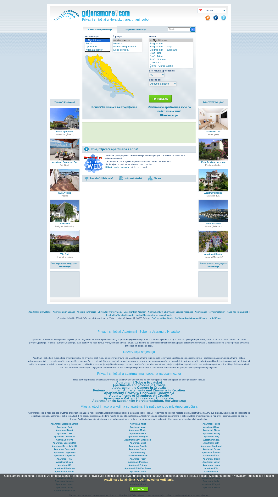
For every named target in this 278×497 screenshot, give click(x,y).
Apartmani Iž (64, 465)
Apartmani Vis (211, 471)
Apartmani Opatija (138, 446)
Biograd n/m (171, 43)
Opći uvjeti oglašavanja (186, 318)
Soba (97, 43)
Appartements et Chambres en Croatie (139, 395)
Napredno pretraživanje (135, 29)
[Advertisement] (139, 132)
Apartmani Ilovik (64, 462)
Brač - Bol (171, 53)
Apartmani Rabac (211, 424)
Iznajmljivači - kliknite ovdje (120, 315)
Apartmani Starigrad (211, 446)
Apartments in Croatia (64, 312)
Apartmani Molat (138, 427)
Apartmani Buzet (64, 430)
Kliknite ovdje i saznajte (117, 167)
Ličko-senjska (127, 50)
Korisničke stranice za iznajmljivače (114, 107)
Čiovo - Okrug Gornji (171, 66)
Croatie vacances (184, 312)
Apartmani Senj (211, 436)
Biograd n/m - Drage (171, 46)
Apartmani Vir (211, 468)
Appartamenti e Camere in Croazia (139, 388)
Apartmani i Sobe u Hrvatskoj (139, 382)
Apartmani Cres (64, 433)
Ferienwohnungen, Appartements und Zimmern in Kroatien (139, 390)
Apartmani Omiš (138, 443)
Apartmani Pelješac (138, 462)
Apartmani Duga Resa (64, 452)
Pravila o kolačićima (210, 318)
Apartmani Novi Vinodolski (137, 440)
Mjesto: (153, 36)
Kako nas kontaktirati (130, 178)
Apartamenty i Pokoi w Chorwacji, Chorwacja (139, 393)
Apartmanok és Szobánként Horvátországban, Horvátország (139, 401)
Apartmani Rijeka (211, 430)
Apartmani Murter (138, 430)
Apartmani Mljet (138, 424)
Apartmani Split (211, 443)
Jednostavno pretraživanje (101, 29)
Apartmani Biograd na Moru (65, 424)
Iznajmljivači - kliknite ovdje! (99, 178)
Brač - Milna (171, 56)
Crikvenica (171, 62)
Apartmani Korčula (64, 471)
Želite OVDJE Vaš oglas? (64, 102)
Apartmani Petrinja (137, 465)
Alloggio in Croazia (86, 312)
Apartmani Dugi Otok (64, 455)
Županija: (117, 36)
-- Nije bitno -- (97, 40)
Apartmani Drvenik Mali (64, 443)
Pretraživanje (160, 98)
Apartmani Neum (137, 433)
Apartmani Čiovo (64, 440)
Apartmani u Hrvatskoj (39, 312)
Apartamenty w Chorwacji (161, 312)
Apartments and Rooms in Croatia (139, 385)
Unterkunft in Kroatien (135, 312)
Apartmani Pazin (138, 459)
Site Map (154, 178)
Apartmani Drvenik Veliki (64, 446)
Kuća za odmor (97, 50)
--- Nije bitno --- (127, 40)
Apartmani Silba (211, 440)
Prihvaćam (139, 489)
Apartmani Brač (64, 427)
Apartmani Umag (211, 465)
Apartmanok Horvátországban (210, 312)
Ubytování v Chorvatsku (110, 312)
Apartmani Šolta (211, 455)
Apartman (97, 46)
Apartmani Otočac (138, 449)
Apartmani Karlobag (64, 468)
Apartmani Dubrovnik (64, 449)
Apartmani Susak (211, 449)
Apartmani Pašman (137, 455)
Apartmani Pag (137, 452)
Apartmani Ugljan (211, 462)
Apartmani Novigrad (138, 436)
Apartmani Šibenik (211, 452)
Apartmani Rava (211, 427)
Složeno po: (155, 80)
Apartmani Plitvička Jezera (138, 468)
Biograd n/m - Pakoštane (171, 50)
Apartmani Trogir (211, 459)
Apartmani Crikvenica (64, 436)
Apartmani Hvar (64, 459)
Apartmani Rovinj (211, 433)
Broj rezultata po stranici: (162, 71)
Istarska (127, 43)
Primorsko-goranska (127, 46)
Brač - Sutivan (171, 59)
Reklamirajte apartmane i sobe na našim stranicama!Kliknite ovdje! (169, 111)
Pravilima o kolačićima (119, 479)
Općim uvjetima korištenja (155, 479)
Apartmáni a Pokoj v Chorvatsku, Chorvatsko (139, 398)
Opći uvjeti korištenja (162, 318)
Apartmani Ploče (138, 471)
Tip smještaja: (92, 36)
